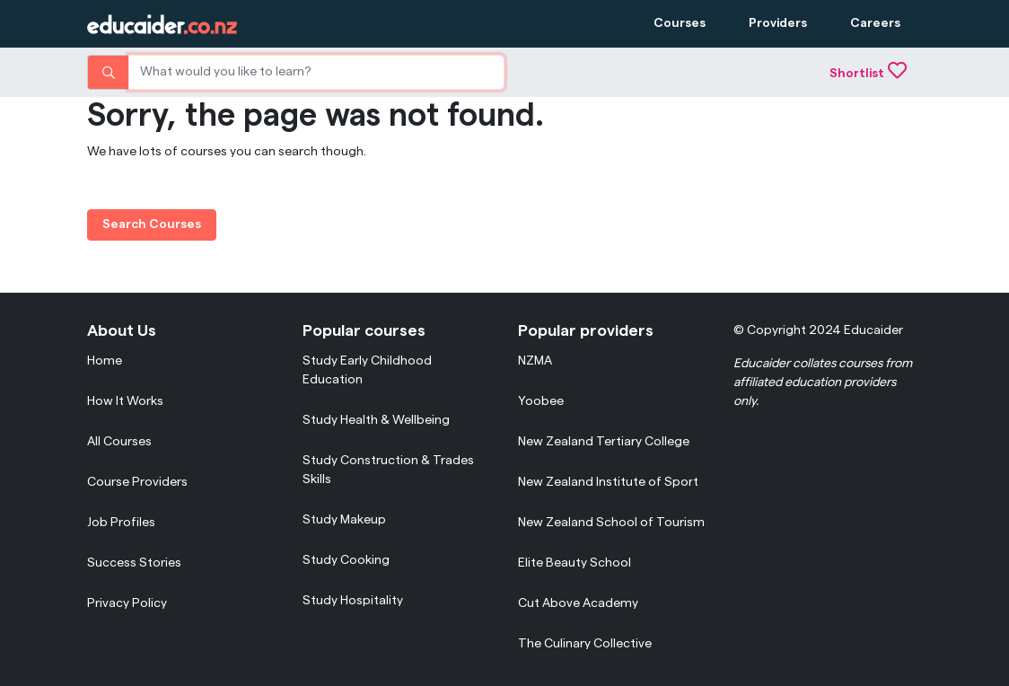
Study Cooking (346, 560)
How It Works (125, 401)
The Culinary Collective (585, 644)
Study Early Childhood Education (367, 370)
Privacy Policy (127, 603)
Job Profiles (121, 522)
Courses (680, 23)
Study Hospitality (353, 600)
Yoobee (541, 401)
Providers (778, 23)
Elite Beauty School (574, 563)
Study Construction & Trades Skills (388, 470)
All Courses (119, 441)
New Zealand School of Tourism (611, 522)
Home (104, 361)
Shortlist (868, 73)
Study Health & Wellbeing (376, 420)
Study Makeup (344, 520)
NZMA (535, 361)
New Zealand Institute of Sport (608, 482)
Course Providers (137, 482)
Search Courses (151, 224)
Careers (875, 23)
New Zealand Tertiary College (603, 441)
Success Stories (134, 563)
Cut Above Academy (578, 603)
